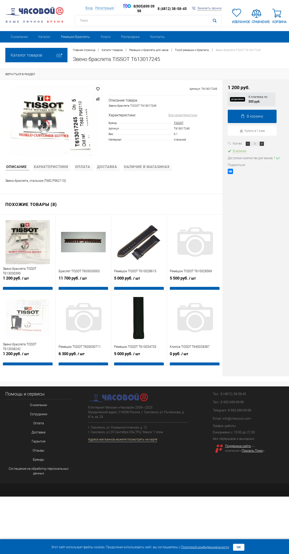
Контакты (157, 37)
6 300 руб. (83, 358)
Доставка (37, 426)
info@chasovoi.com (236, 419)
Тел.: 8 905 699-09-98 (228, 402)
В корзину (252, 116)
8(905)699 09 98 (140, 8)
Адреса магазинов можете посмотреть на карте (122, 439)
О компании (19, 37)
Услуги (106, 37)
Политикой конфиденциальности (205, 547)
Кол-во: (238, 143)
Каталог (44, 37)
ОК (239, 547)
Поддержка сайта (238, 446)
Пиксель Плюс (252, 450)
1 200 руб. (28, 283)
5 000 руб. (139, 283)
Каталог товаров (36, 55)
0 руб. (195, 358)
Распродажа (130, 37)
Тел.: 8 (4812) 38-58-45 (229, 394)
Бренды (37, 448)
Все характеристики (182, 115)
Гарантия (38, 433)
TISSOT (179, 123)
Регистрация (104, 8)
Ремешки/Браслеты (75, 37)
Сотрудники (37, 411)
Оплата (37, 419)
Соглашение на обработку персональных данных (37, 455)
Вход (89, 8)
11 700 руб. (83, 283)
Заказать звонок (209, 8)
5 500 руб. (195, 283)
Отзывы (37, 440)
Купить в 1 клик (252, 130)
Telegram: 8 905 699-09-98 (232, 410)
